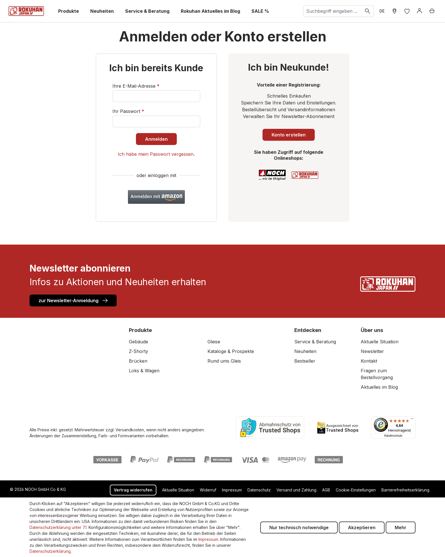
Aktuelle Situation (379, 341)
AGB (326, 489)
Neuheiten (305, 351)
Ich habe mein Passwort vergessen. (156, 154)
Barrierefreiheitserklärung (405, 489)
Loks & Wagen (144, 370)
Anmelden (156, 139)
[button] (156, 197)
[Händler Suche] (394, 11)
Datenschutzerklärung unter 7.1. (58, 527)
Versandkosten (130, 429)
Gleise (213, 341)
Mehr (400, 527)
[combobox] (332, 11)
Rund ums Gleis (224, 361)
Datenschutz (259, 489)
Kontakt (369, 361)
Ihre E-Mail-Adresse (135, 86)
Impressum (232, 489)
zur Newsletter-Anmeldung (73, 300)
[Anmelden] (419, 11)
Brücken (138, 361)
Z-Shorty (138, 351)
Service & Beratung (315, 341)
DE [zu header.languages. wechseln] (382, 11)
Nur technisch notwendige (299, 527)
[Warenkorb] (431, 11)
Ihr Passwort (128, 111)
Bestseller (304, 361)
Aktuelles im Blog (379, 387)
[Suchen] (368, 11)
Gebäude (138, 341)
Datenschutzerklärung (50, 551)
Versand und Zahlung (296, 489)
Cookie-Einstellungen (356, 489)
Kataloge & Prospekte (230, 351)
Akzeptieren (361, 527)
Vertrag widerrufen (133, 489)
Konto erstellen (289, 135)
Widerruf (208, 489)
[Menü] (412, 420)
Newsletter (372, 351)
